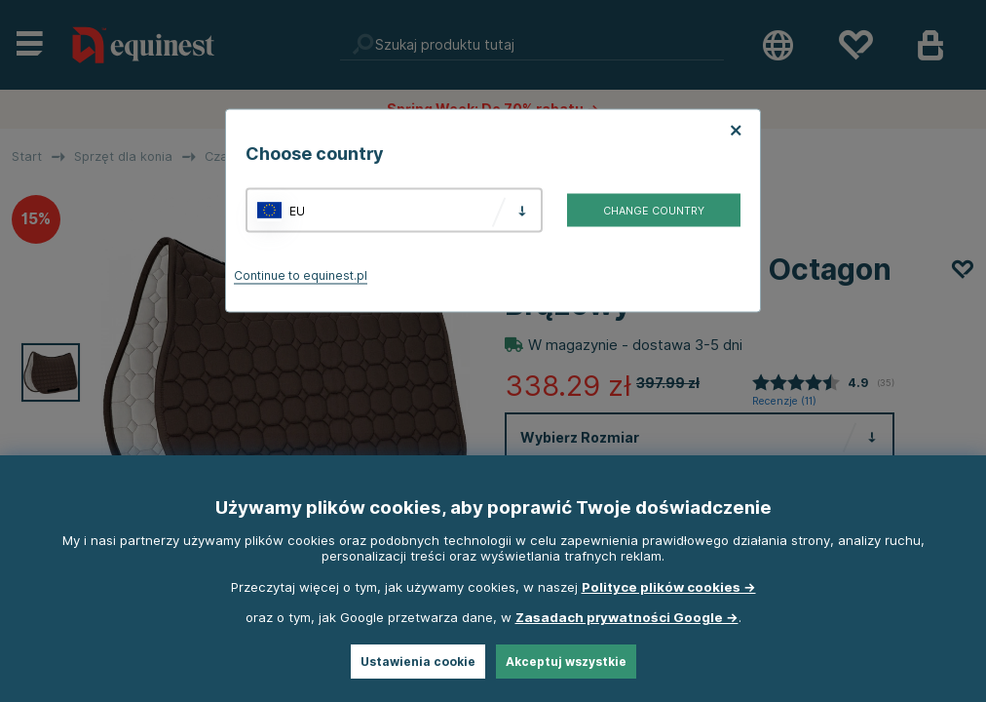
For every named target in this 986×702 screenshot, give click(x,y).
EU (297, 210)
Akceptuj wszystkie (566, 661)
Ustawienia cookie (417, 661)
